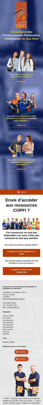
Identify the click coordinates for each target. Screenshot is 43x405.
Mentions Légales (9, 342)
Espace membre (8, 316)
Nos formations (8, 322)
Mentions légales (15, 403)
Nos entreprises (8, 325)
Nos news (6, 331)
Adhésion (6, 334)
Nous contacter (8, 329)
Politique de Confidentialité (31, 403)
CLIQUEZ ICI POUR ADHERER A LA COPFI (21, 253)
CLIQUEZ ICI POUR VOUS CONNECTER (21, 271)
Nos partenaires (8, 327)
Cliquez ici (21, 81)
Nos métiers (7, 318)
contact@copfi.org (13, 307)
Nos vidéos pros (8, 320)
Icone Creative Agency (34, 401)
